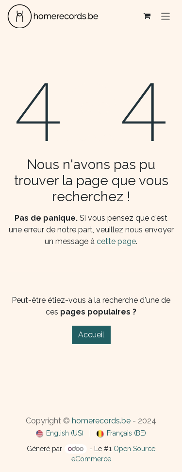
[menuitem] (59, 433)
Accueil (91, 334)
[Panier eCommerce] (147, 16)
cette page (116, 241)
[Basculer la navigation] (165, 15)
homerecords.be (101, 420)
